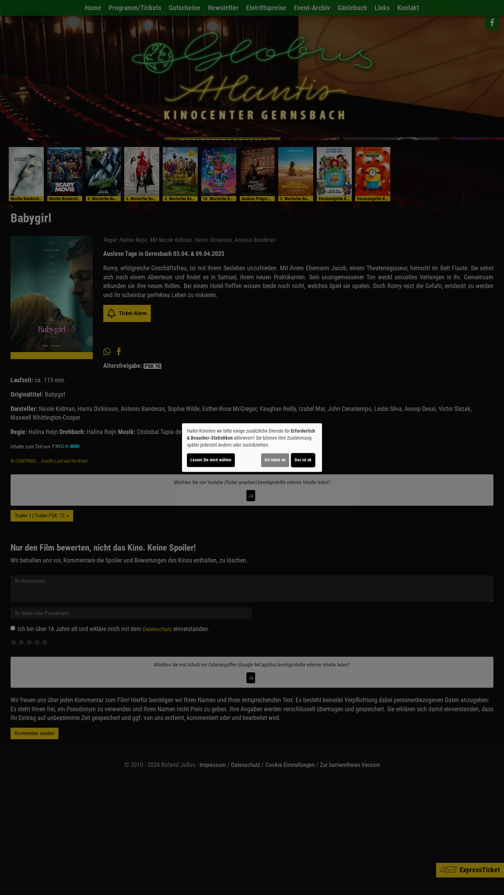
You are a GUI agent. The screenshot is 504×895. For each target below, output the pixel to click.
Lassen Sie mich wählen (210, 459)
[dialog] (252, 447)
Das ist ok (303, 459)
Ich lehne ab (275, 459)
